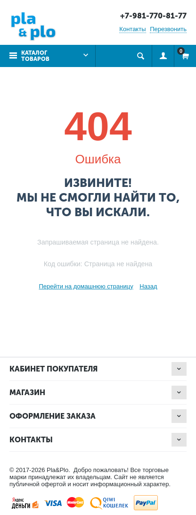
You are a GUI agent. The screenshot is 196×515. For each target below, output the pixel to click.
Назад (148, 286)
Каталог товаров (35, 56)
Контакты (132, 29)
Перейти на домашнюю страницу (86, 286)
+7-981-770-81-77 (153, 15)
